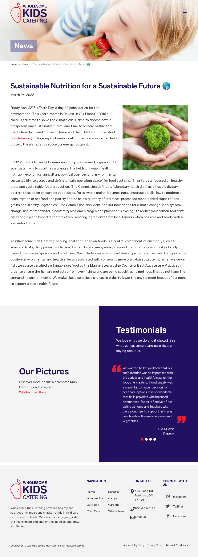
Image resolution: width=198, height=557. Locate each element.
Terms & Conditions (177, 545)
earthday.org (21, 138)
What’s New (116, 511)
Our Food (93, 505)
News (25, 64)
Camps (113, 498)
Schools (113, 492)
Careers (113, 505)
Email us (140, 517)
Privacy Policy (155, 545)
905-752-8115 (145, 508)
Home (91, 492)
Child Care (93, 511)
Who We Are (95, 498)
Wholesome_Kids (32, 392)
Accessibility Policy (133, 545)
